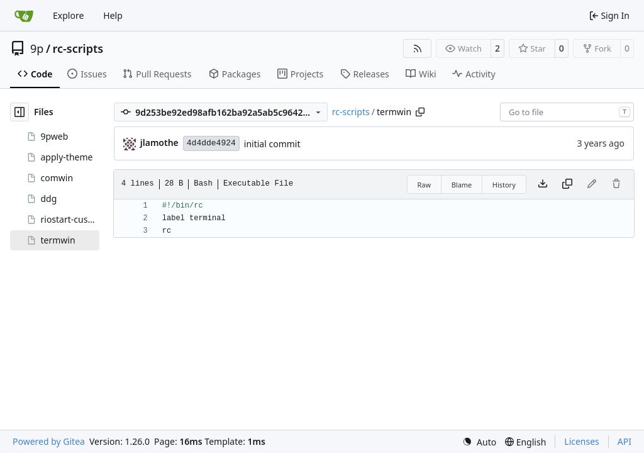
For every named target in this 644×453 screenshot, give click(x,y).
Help (113, 15)
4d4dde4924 (211, 143)
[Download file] (543, 184)
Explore (68, 15)
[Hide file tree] (19, 112)
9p (36, 48)
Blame (462, 184)
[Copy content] (567, 184)
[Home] (24, 15)
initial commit (272, 144)
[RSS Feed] (417, 48)
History (504, 184)
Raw (424, 184)
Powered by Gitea (49, 441)
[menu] (479, 442)
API (624, 441)
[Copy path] (420, 112)
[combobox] (567, 112)
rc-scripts (78, 48)
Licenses (581, 441)
